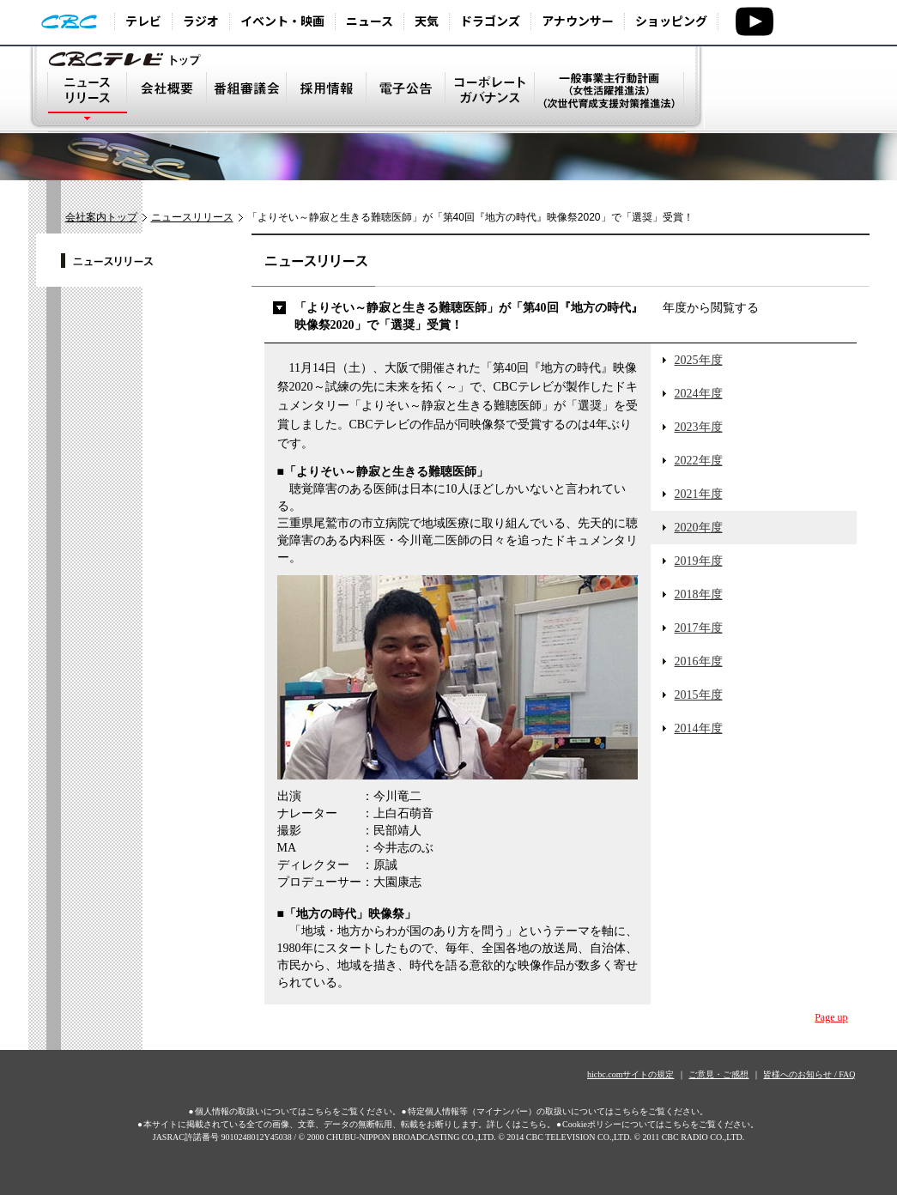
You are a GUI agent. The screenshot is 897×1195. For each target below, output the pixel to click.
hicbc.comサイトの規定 (630, 1074)
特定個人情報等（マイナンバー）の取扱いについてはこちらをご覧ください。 (558, 1111)
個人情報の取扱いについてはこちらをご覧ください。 (298, 1111)
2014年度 (699, 728)
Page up (831, 1017)
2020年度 (699, 527)
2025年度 (699, 360)
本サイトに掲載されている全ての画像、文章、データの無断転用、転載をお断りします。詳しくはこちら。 (349, 1124)
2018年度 (699, 594)
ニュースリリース (87, 101)
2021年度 (699, 494)
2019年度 (699, 561)
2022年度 (699, 460)
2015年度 (699, 694)
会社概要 (166, 101)
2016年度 (699, 661)
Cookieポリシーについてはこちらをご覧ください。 (660, 1124)
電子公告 (406, 101)
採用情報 (326, 101)
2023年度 (699, 427)
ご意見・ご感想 (718, 1074)
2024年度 (699, 393)
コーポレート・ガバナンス (491, 101)
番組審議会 (246, 101)
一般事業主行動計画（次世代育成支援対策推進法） (610, 101)
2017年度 (699, 628)
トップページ (127, 58)
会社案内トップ (101, 217)
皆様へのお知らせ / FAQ (809, 1074)
